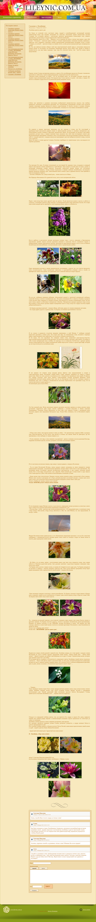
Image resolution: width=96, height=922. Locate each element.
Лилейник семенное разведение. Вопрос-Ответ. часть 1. (15, 45)
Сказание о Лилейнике (14, 74)
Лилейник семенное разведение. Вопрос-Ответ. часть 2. (15, 40)
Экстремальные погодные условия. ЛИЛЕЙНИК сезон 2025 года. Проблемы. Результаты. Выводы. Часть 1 (15, 60)
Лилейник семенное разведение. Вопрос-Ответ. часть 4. (15, 30)
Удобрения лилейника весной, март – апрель (14, 71)
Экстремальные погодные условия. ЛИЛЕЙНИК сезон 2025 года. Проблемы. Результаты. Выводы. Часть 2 (15, 52)
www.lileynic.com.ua (16, 912)
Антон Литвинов (52, 914)
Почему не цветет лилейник (13, 66)
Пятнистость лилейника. (15, 69)
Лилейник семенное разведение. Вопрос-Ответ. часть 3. (15, 35)
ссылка (67, 759)
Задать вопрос (86, 912)
